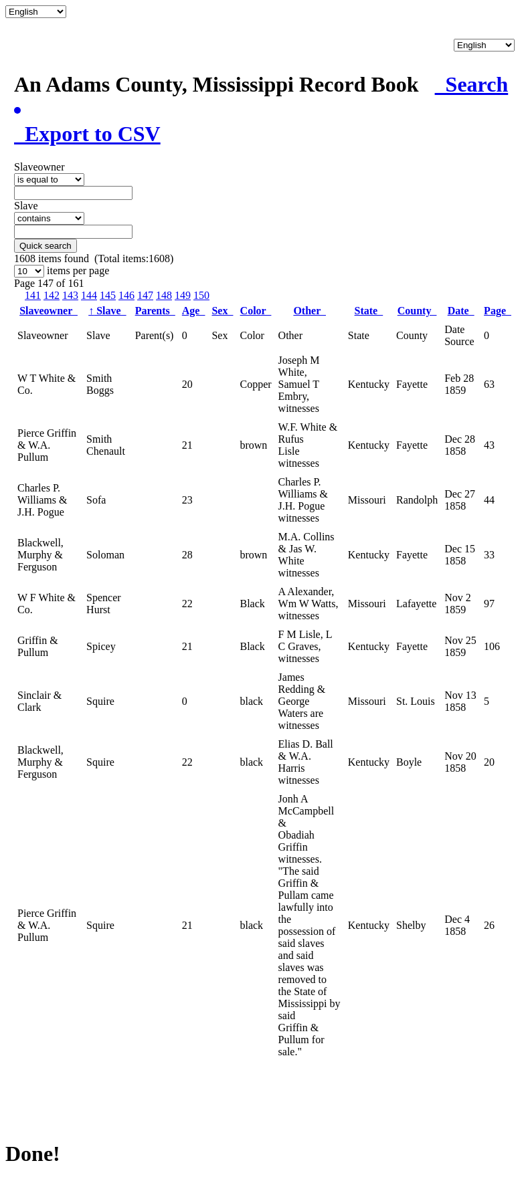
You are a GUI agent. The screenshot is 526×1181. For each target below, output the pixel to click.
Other (309, 310)
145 (108, 295)
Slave (107, 310)
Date (461, 310)
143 (70, 295)
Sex (222, 310)
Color (256, 310)
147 (145, 295)
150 (201, 295)
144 (89, 295)
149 (183, 295)
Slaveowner (48, 310)
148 (164, 295)
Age (193, 310)
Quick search (45, 246)
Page (497, 310)
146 (126, 295)
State (369, 310)
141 (33, 295)
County (417, 310)
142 (51, 295)
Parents (155, 310)
